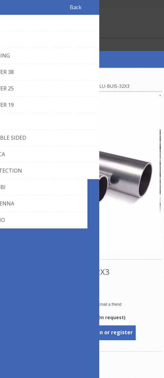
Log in (19, 32)
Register (6, 32)
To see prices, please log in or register (82, 332)
